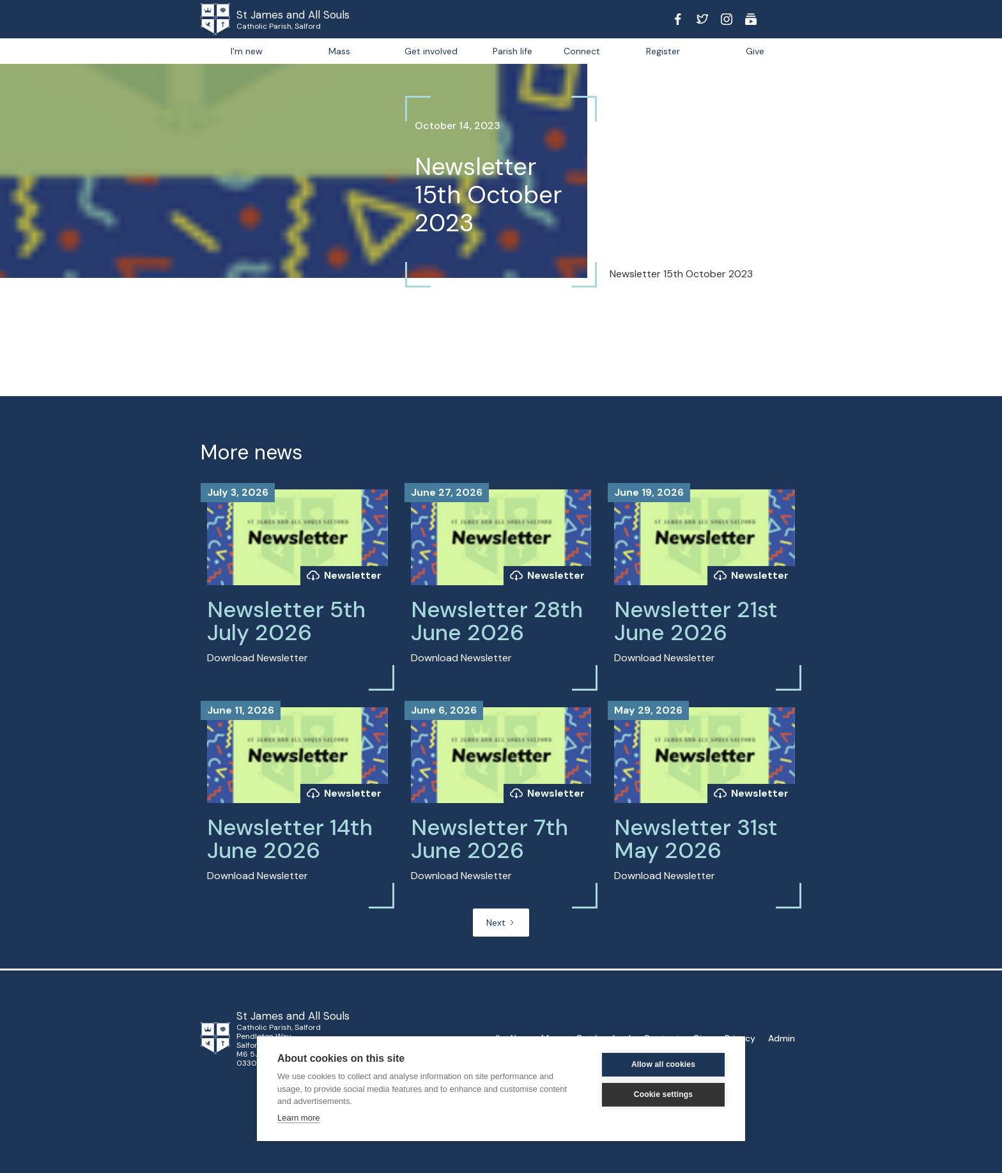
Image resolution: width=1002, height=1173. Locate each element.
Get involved (431, 51)
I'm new (247, 51)
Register (663, 51)
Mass (339, 51)
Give (755, 51)
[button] (512, 51)
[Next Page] (501, 922)
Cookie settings (663, 1094)
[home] (233, 19)
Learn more (298, 1118)
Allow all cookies (663, 1064)
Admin (781, 1038)
